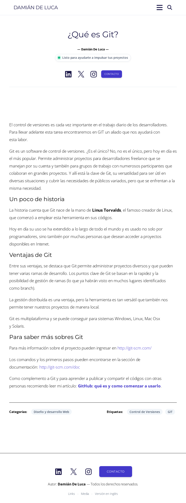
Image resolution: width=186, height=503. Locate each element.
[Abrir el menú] (159, 7)
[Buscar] (170, 7)
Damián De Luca (36, 8)
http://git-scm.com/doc (59, 367)
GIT (170, 412)
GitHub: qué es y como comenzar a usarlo (119, 386)
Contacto (111, 73)
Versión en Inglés (106, 494)
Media (85, 494)
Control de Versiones (145, 412)
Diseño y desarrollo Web (51, 412)
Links (71, 494)
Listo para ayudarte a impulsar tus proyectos (93, 58)
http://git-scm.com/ (134, 348)
